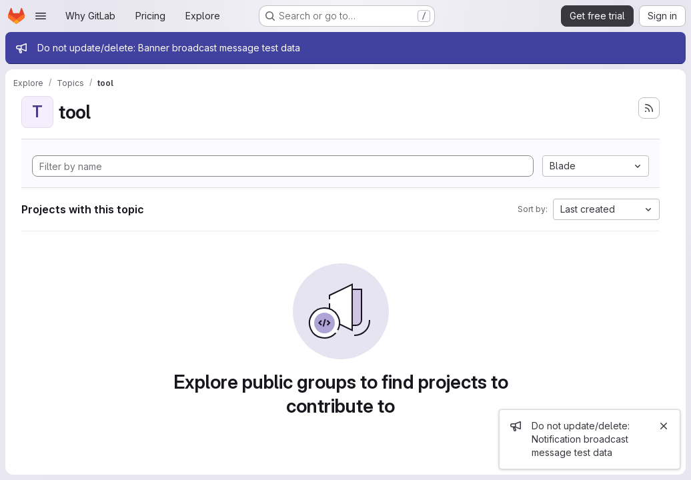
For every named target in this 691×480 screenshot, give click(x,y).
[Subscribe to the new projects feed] (649, 108)
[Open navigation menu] (40, 16)
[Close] (664, 426)
